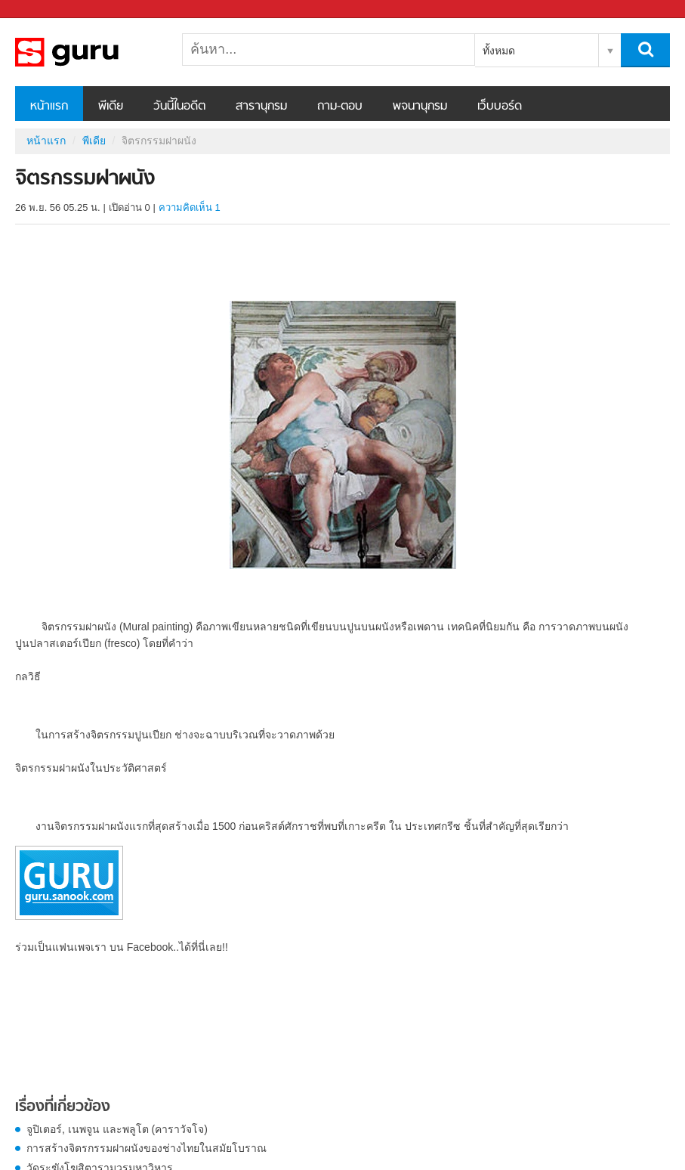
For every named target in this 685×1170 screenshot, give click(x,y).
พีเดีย (110, 106)
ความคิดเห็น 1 (190, 207)
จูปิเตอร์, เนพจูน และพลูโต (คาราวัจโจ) (117, 1129)
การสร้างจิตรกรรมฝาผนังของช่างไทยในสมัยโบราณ (146, 1148)
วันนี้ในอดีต (179, 106)
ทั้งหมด (499, 51)
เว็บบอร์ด (499, 106)
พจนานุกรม (420, 106)
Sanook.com (45, 9)
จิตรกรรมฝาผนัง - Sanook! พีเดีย (94, 52)
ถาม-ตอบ (340, 106)
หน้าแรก (49, 106)
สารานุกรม (261, 106)
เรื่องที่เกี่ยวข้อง (62, 1107)
